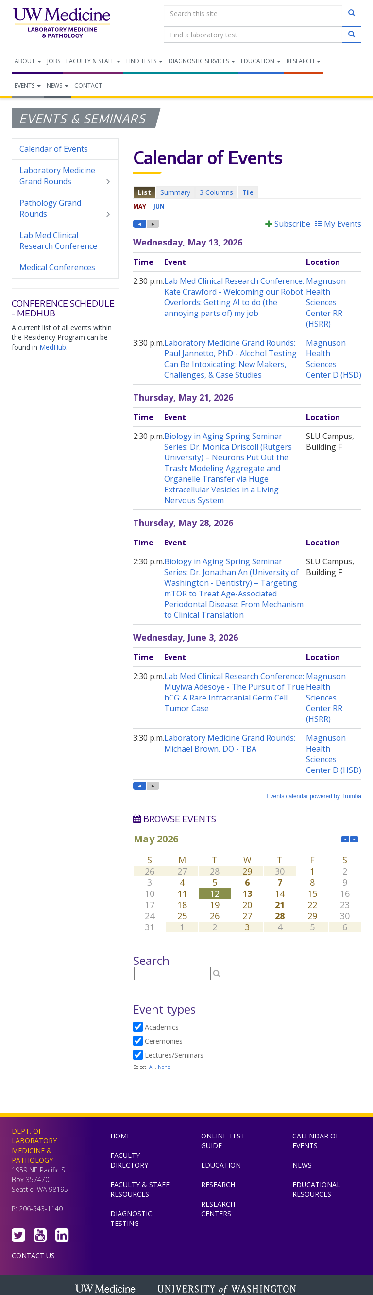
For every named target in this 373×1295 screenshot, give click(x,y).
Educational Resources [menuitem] (316, 1189)
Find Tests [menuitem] (144, 61)
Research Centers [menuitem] (218, 1208)
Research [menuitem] (304, 61)
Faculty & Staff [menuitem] (93, 61)
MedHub (52, 346)
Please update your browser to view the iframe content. (247, 192)
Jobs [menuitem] (53, 61)
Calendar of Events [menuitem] (53, 148)
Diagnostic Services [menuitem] (202, 61)
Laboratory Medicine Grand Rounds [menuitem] (65, 176)
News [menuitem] (57, 85)
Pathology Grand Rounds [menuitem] (65, 208)
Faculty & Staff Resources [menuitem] (140, 1189)
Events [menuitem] (28, 85)
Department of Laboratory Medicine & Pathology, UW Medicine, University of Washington (61, 24)
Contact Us (33, 1255)
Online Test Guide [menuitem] (223, 1140)
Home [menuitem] (120, 1135)
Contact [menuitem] (88, 85)
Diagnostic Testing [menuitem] (131, 1218)
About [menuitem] (28, 61)
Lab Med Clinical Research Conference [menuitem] (58, 241)
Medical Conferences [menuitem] (57, 267)
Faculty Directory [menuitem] (129, 1160)
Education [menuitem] (261, 61)
